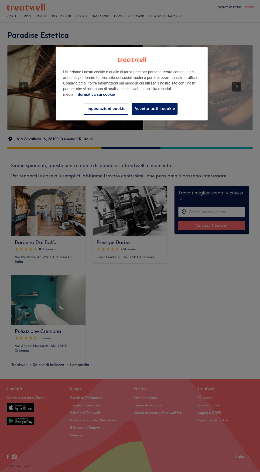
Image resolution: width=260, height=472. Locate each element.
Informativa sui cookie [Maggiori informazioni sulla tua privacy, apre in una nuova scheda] (95, 94)
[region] (132, 83)
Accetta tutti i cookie (154, 109)
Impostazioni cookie (106, 109)
